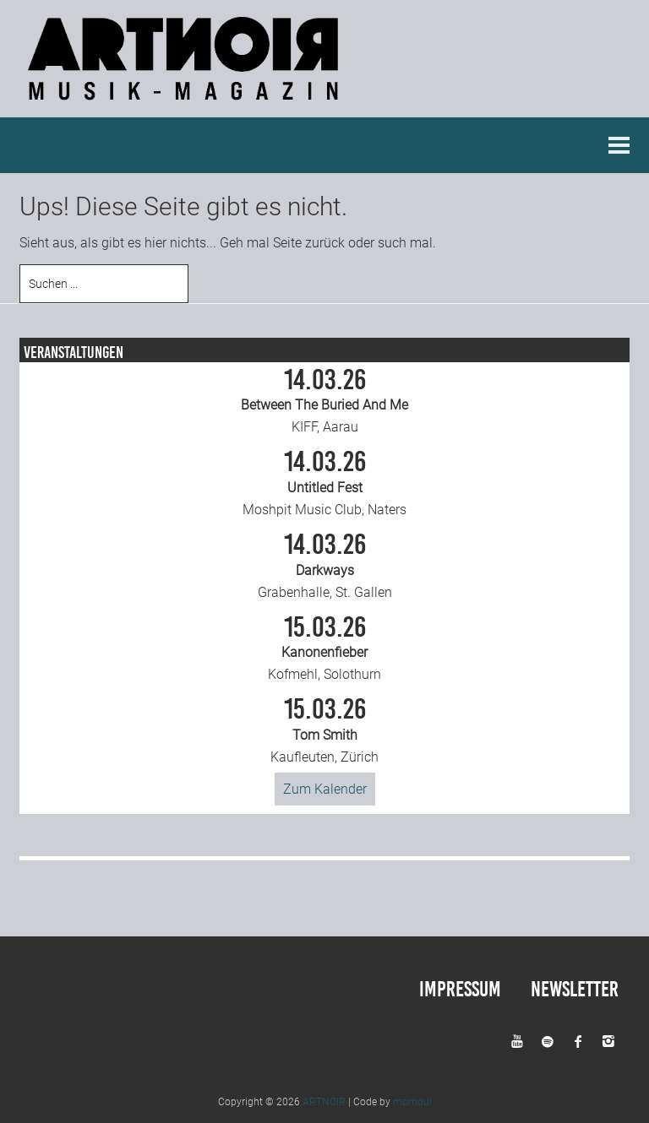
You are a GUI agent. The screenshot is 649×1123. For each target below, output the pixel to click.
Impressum (460, 988)
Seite (287, 242)
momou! (412, 1101)
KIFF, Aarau (324, 400)
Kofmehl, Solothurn (324, 647)
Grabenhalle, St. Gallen (324, 564)
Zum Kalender (325, 788)
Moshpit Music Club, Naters (324, 483)
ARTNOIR (324, 1101)
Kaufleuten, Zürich (324, 730)
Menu (619, 144)
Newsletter (575, 988)
